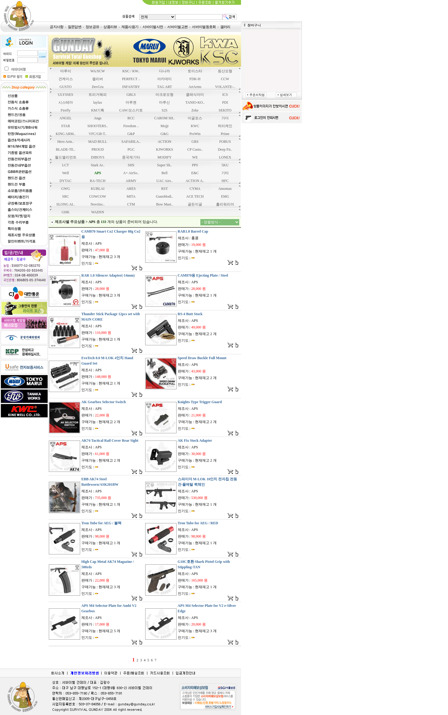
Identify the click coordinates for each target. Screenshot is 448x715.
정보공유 (92, 27)
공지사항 (56, 27)
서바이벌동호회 (204, 27)
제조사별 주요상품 (70, 222)
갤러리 (225, 27)
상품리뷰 (110, 27)
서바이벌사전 (153, 27)
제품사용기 (130, 27)
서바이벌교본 (177, 27)
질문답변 (74, 27)
